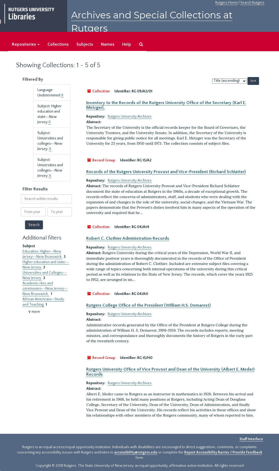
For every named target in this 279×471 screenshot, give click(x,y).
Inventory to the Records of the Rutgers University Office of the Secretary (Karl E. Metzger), (166, 105)
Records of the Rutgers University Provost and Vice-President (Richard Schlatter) (166, 171)
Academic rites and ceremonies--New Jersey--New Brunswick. (45, 288)
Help (126, 44)
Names (107, 44)
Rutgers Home (226, 3)
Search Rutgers (252, 3)
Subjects (84, 44)
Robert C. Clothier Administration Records (127, 238)
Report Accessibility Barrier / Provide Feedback (223, 452)
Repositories (26, 44)
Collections (58, 44)
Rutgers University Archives (130, 116)
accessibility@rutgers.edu (135, 452)
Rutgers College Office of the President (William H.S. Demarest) (148, 305)
